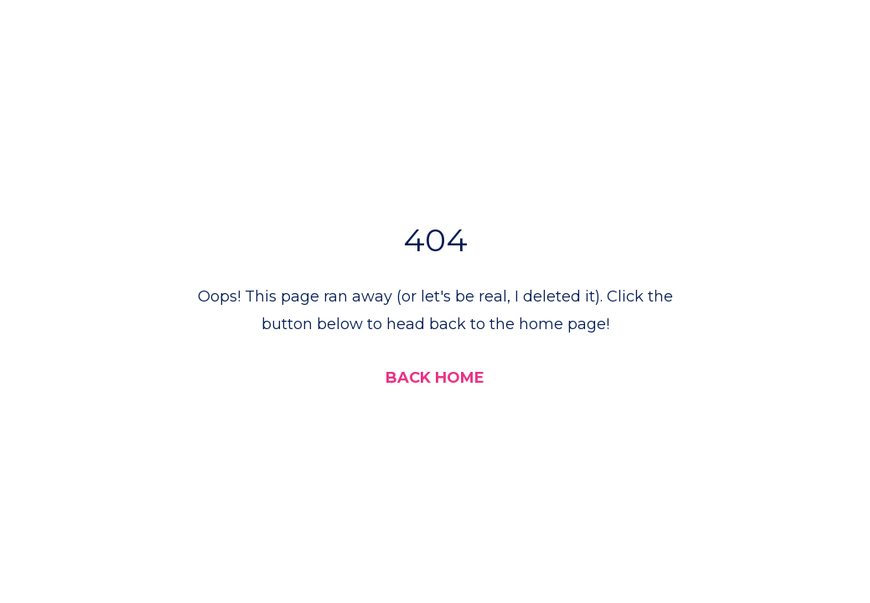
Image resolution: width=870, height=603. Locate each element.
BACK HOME (435, 377)
